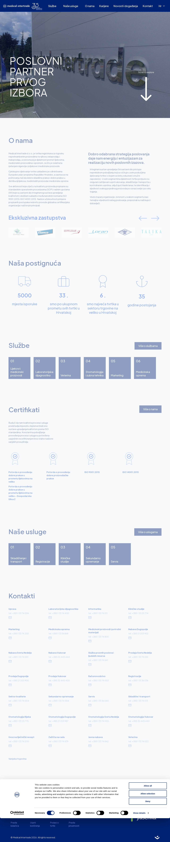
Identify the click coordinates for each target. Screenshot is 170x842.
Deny (147, 825)
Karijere (104, 6)
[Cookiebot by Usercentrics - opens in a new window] (17, 837)
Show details (139, 837)
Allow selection (148, 817)
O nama (89, 6)
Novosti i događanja (125, 6)
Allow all (148, 809)
